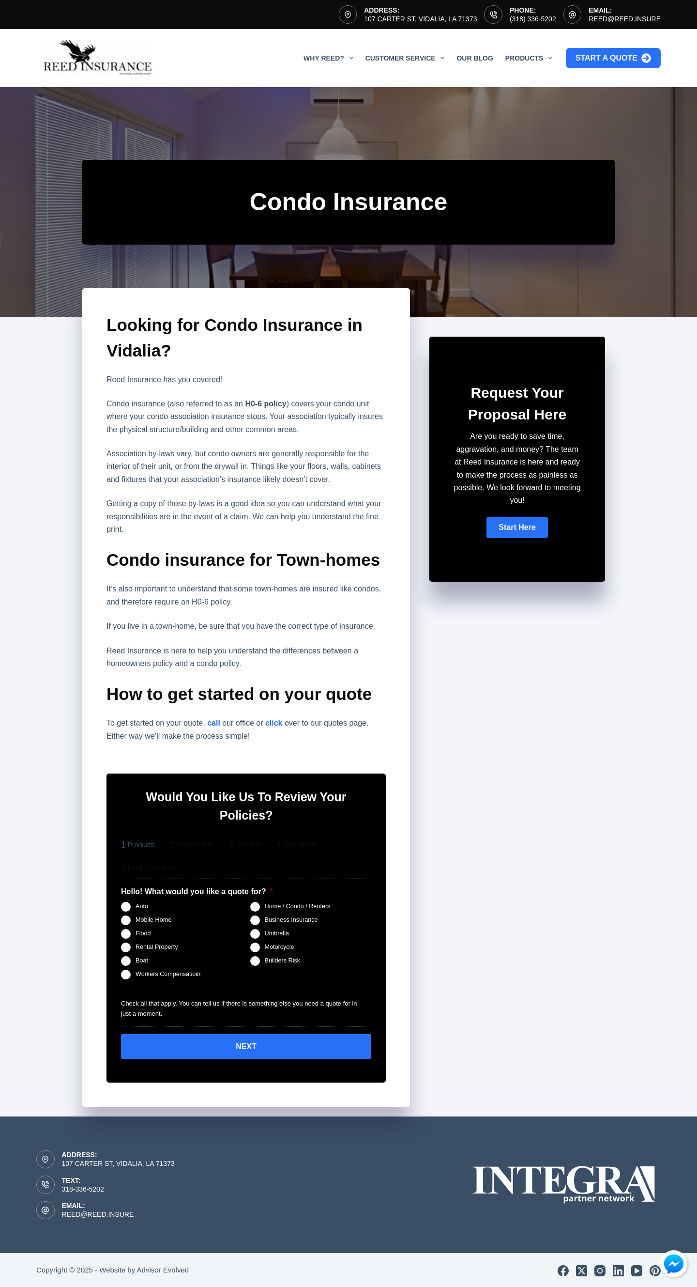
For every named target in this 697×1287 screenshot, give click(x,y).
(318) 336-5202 (533, 19)
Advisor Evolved (163, 1268)
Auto (142, 906)
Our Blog (474, 58)
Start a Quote (613, 58)
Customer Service (407, 58)
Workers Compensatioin (168, 974)
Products (530, 58)
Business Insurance (291, 919)
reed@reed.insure (625, 19)
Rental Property (157, 947)
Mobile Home (153, 919)
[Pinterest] (655, 1269)
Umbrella (277, 933)
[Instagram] (600, 1269)
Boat (142, 960)
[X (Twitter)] (581, 1269)
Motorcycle (279, 947)
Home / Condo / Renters (298, 906)
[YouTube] (636, 1269)
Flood (143, 933)
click (274, 723)
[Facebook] (563, 1269)
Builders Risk (282, 960)
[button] (516, 527)
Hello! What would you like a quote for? (197, 891)
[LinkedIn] (618, 1269)
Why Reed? (330, 58)
